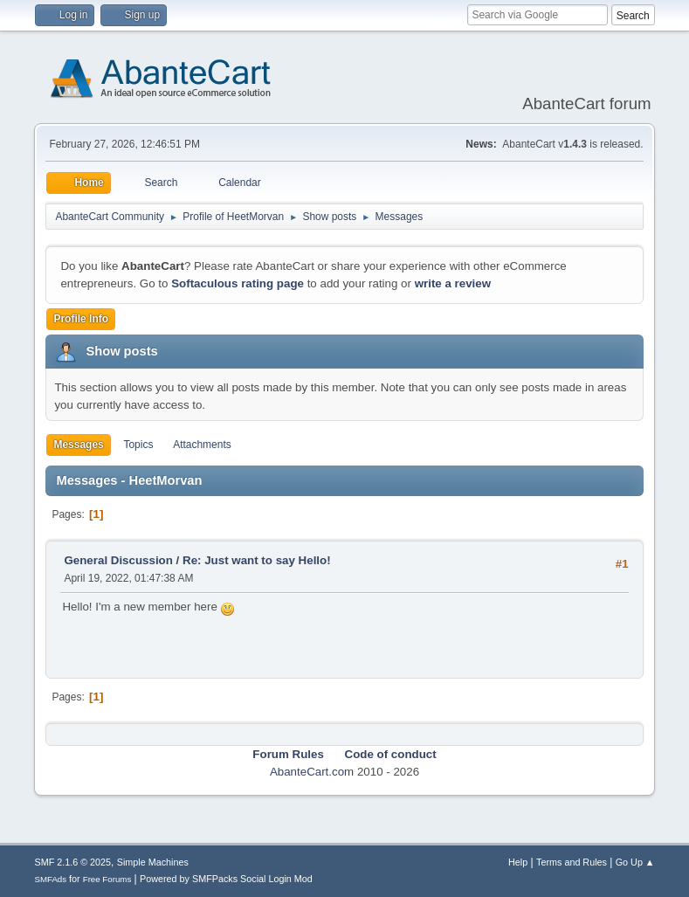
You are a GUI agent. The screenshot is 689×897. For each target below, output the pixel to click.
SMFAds (50, 879)
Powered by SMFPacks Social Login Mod (226, 878)
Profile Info (80, 319)
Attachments (202, 444)
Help (517, 862)
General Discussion (118, 560)
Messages (78, 444)
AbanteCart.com (312, 771)
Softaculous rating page (237, 283)
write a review (453, 283)
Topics (138, 444)
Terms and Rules (571, 862)
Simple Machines (153, 862)
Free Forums (107, 879)
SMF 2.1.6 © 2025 (72, 862)
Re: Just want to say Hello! (257, 560)
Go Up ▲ (635, 862)
